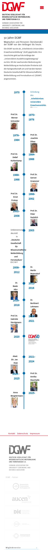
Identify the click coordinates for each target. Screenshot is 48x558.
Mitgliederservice (13, 548)
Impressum (35, 433)
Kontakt (11, 433)
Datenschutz (22, 433)
